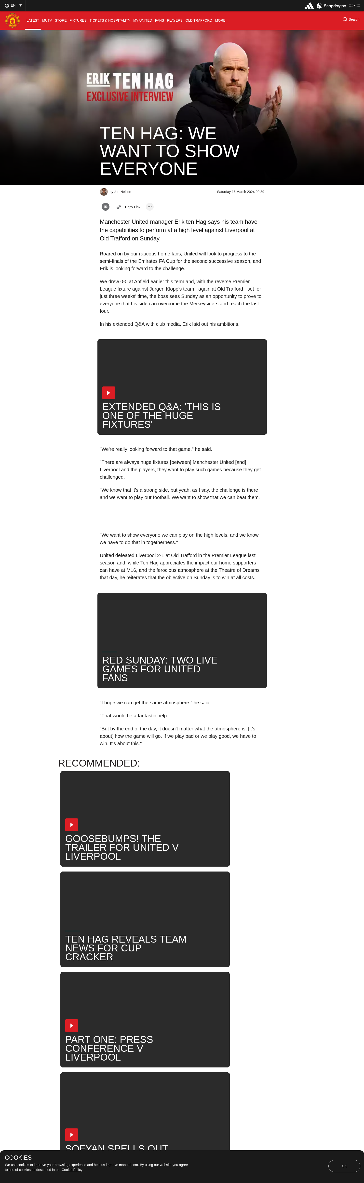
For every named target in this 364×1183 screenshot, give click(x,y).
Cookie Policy (72, 1170)
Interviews (114, 989)
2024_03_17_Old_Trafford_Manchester (191, 989)
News (177, 1005)
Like (140, 989)
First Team (115, 1005)
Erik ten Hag (148, 1005)
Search (202, 1005)
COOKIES (18, 1157)
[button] (13, 5)
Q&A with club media (157, 324)
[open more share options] (150, 207)
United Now (231, 1005)
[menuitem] (33, 20)
